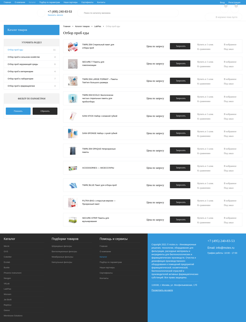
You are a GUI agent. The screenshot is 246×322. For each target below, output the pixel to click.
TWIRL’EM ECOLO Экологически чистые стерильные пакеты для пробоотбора (97, 98)
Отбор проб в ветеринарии (20, 71)
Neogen (7, 278)
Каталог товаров (32, 30)
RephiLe (7, 305)
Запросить (181, 46)
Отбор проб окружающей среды (23, 64)
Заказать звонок (55, 15)
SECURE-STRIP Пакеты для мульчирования (95, 219)
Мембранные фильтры (62, 257)
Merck (6, 246)
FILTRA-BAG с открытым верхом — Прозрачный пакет (99, 202)
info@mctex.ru (225, 247)
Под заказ (229, 49)
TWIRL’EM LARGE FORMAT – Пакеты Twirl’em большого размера (100, 81)
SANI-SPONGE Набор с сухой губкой (99, 133)
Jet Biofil (7, 299)
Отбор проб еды (15, 50)
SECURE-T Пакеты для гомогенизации (93, 63)
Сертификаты (87, 2)
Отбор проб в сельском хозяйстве (24, 57)
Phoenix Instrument (12, 273)
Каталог (32, 2)
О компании (20, 2)
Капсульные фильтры (62, 262)
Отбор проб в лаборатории (20, 79)
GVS (6, 251)
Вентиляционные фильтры (64, 251)
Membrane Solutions (13, 315)
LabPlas (7, 289)
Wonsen (7, 294)
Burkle (7, 267)
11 (54, 50)
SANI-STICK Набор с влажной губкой (99, 116)
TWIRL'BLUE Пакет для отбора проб (99, 185)
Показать (18, 111)
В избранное (230, 44)
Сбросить (45, 111)
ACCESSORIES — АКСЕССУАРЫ (98, 168)
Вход (222, 2)
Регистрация (234, 2)
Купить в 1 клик (205, 44)
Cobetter (8, 257)
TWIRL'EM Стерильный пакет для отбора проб (98, 46)
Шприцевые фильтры (62, 246)
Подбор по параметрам (50, 2)
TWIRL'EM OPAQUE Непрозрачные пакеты (99, 150)
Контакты (101, 2)
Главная (7, 2)
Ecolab (7, 262)
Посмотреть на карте (162, 290)
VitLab (7, 283)
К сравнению (204, 49)
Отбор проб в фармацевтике (21, 86)
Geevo (7, 310)
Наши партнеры (71, 2)
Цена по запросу (155, 46)
